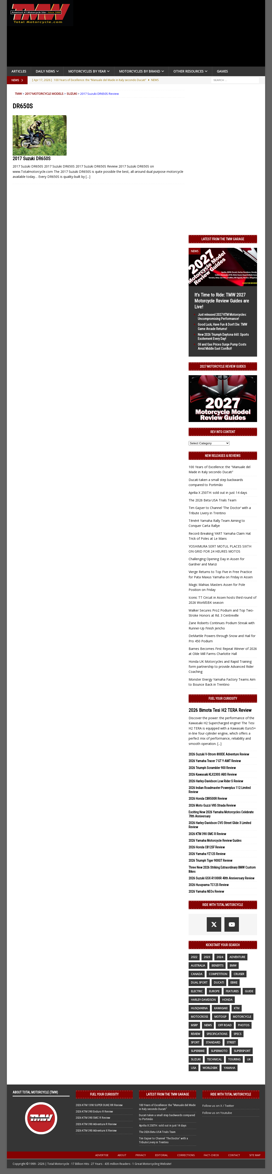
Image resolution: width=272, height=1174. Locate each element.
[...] (219, 743)
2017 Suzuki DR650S (32, 158)
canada (196, 974)
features (232, 991)
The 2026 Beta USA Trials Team (212, 500)
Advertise (101, 1155)
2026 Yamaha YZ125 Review (207, 854)
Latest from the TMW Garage (222, 239)
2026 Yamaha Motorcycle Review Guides (215, 840)
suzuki (196, 1059)
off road (225, 1025)
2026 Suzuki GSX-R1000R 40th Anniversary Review (221, 878)
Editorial (161, 1155)
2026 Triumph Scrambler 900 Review (212, 768)
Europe (214, 991)
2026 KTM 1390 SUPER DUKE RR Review (99, 1105)
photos (243, 1025)
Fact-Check (211, 1155)
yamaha (229, 1068)
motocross (199, 1017)
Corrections (186, 1155)
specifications (217, 1034)
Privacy (141, 1155)
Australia (198, 965)
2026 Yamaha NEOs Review (206, 891)
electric (197, 991)
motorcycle (242, 1017)
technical (214, 1059)
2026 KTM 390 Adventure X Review (96, 1130)
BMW (233, 965)
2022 (194, 957)
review (195, 1034)
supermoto (219, 1051)
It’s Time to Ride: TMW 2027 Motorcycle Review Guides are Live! (221, 301)
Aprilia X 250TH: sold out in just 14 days (218, 492)
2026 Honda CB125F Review (207, 847)
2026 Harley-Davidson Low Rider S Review (216, 781)
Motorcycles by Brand (139, 71)
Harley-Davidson (203, 1000)
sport (195, 1042)
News (208, 1025)
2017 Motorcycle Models (44, 94)
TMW (18, 94)
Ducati (219, 982)
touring (234, 1059)
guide (249, 991)
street (231, 1042)
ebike (233, 982)
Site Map (255, 1155)
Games (222, 71)
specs (237, 1034)
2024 (220, 957)
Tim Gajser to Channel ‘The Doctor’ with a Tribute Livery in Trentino (163, 1140)
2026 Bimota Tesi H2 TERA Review (220, 710)
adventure (237, 957)
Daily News (45, 71)
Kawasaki (220, 1008)
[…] (88, 176)
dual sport (199, 982)
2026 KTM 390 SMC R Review (207, 834)
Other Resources (188, 71)
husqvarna (199, 1008)
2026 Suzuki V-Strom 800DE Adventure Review (219, 754)
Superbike (197, 1051)
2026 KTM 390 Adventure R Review (96, 1124)
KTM (236, 1008)
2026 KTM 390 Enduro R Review (94, 1111)
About (122, 1155)
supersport (242, 1051)
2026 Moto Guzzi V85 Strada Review (212, 805)
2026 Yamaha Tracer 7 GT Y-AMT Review (215, 761)
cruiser (239, 974)
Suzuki (72, 94)
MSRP (194, 1025)
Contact (234, 1155)
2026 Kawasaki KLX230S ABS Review (213, 774)
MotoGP (220, 1017)
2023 (207, 957)
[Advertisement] (171, 34)
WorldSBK (210, 1068)
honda (227, 1000)
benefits (217, 965)
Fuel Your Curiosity (223, 698)
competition (218, 974)
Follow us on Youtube (217, 1113)
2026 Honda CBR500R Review (208, 798)
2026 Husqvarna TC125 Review (209, 885)
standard (213, 1042)
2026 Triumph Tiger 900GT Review (210, 860)
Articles (18, 71)
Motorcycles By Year (87, 71)
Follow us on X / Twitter (218, 1106)
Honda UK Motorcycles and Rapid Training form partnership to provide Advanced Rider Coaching (221, 666)
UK (249, 1059)
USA (193, 1068)
